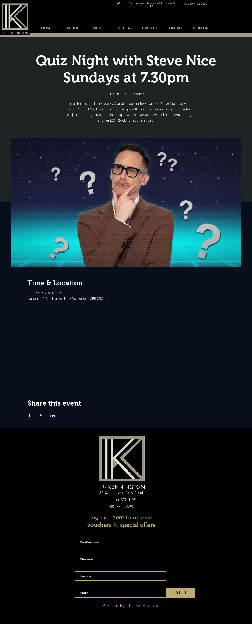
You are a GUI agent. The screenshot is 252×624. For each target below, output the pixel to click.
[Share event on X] (41, 415)
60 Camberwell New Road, (121, 492)
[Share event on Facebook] (29, 415)
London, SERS (121, 499)
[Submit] (180, 593)
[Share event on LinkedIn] (52, 415)
